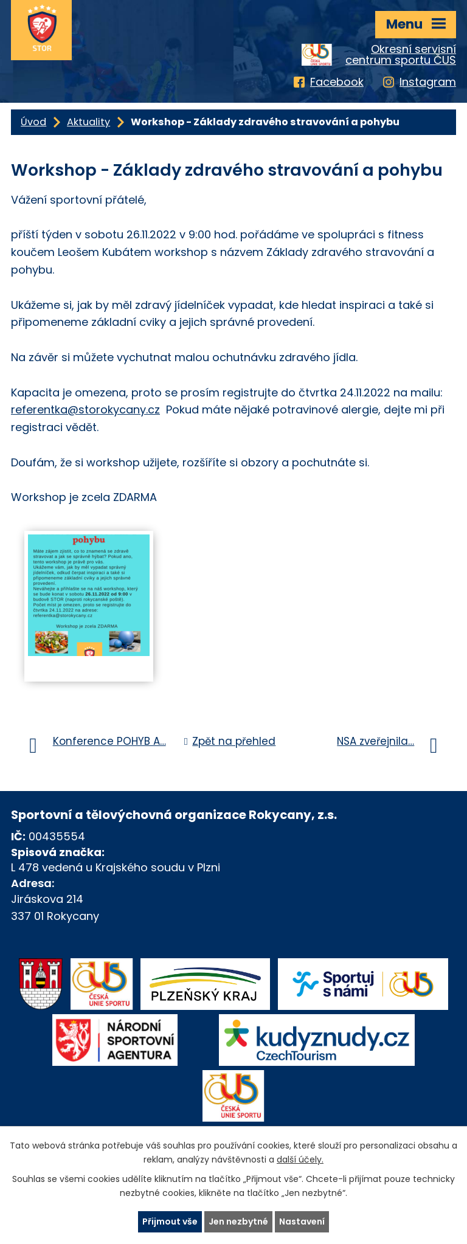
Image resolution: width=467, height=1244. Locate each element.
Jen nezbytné (238, 1221)
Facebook (337, 81)
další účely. (300, 1159)
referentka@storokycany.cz (85, 409)
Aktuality (88, 122)
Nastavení (302, 1221)
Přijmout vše (170, 1221)
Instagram (428, 81)
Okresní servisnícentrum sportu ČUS (400, 55)
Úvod (33, 122)
